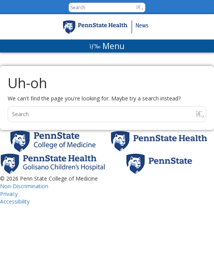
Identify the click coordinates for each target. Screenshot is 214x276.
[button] (139, 7)
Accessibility (15, 201)
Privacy (9, 193)
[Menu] (107, 46)
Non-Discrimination (24, 186)
